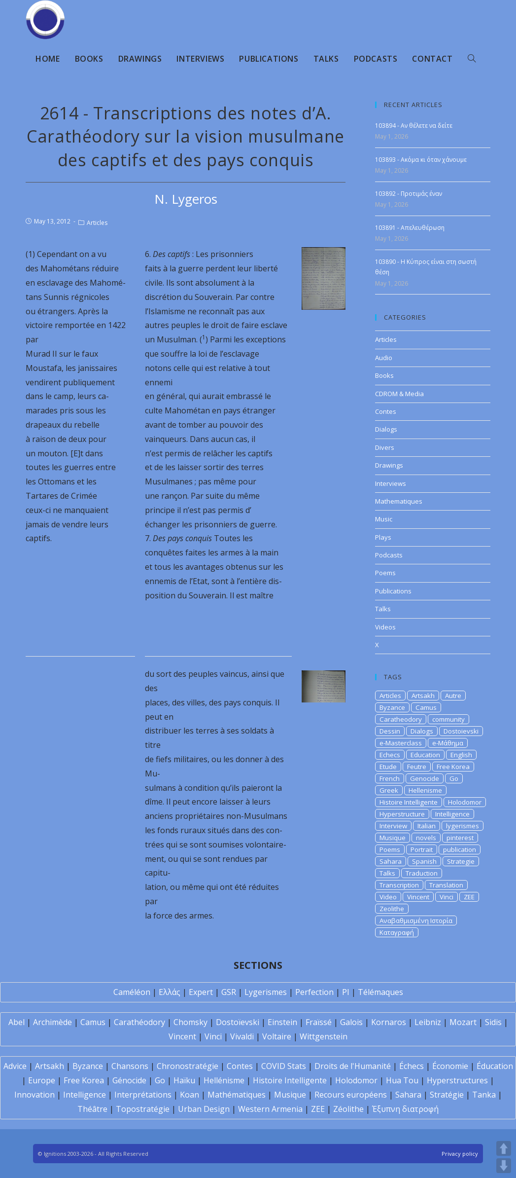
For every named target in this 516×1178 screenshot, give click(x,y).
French (389, 778)
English (461, 754)
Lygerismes (265, 992)
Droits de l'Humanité (352, 1066)
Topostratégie (143, 1109)
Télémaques (380, 992)
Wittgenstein (323, 1036)
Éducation (495, 1066)
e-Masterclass (400, 742)
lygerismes (462, 825)
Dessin (389, 731)
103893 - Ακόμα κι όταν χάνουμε (421, 159)
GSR (228, 992)
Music (383, 519)
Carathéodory (139, 1022)
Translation (446, 885)
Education (425, 754)
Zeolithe (391, 908)
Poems (385, 572)
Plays (383, 537)
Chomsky (190, 1022)
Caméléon (131, 992)
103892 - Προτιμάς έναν (408, 193)
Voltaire (276, 1036)
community (448, 719)
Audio (383, 357)
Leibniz (427, 1022)
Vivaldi (242, 1036)
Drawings (389, 465)
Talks (383, 608)
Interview (393, 825)
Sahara (390, 861)
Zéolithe (348, 1109)
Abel (16, 1022)
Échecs (411, 1066)
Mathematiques (398, 501)
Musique (392, 837)
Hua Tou (402, 1080)
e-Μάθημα (447, 742)
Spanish (424, 861)
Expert (201, 992)
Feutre (416, 766)
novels (426, 837)
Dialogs (386, 429)
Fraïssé (319, 1022)
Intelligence (452, 814)
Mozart (463, 1022)
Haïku (184, 1080)
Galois (351, 1022)
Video (388, 896)
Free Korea (453, 766)
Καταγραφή (396, 932)
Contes (385, 411)
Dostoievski (461, 731)
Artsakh (423, 695)
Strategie (461, 861)
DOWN (503, 1165)
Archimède (52, 1022)
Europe (41, 1080)
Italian (426, 825)
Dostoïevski (237, 1022)
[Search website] (471, 58)
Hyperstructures (457, 1080)
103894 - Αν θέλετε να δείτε (413, 125)
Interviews (390, 483)
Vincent (418, 896)
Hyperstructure (402, 814)
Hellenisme (425, 790)
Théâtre (92, 1109)
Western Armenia (270, 1109)
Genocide (424, 778)
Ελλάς (169, 992)
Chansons (129, 1066)
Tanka (484, 1094)
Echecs (389, 754)
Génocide (129, 1080)
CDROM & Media (399, 393)
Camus (426, 707)
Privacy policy (460, 1153)
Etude (388, 766)
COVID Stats (283, 1066)
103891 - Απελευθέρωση (410, 227)
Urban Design (204, 1109)
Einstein (282, 1022)
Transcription (399, 885)
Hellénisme (224, 1080)
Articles (97, 223)
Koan (189, 1094)
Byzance (392, 707)
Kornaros (388, 1022)
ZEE (469, 896)
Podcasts (389, 555)
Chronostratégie (187, 1066)
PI (345, 992)
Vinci (446, 896)
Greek (388, 790)
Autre (453, 695)
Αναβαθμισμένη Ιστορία (415, 920)
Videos (385, 627)
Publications (393, 591)
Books (384, 375)
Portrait (422, 849)
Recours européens (350, 1094)
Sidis (493, 1022)
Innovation (34, 1094)
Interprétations (143, 1094)
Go (453, 778)
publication (459, 849)
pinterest (460, 837)
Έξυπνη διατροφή (405, 1109)
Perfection (314, 992)
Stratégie (447, 1094)
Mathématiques (236, 1094)
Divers (384, 447)
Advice (15, 1066)
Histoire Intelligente (408, 802)
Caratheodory (400, 719)
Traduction (422, 873)
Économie (450, 1066)
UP (503, 1148)
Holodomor (465, 802)
